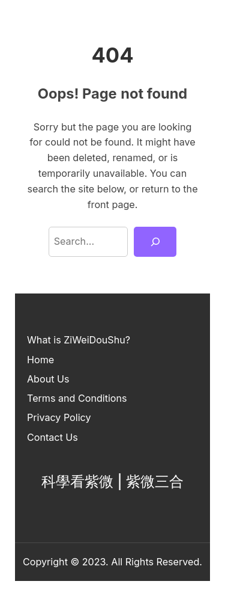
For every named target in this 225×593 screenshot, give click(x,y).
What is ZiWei (58, 340)
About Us (48, 379)
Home (40, 360)
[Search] (155, 242)
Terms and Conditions (77, 398)
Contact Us (52, 437)
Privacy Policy (59, 417)
